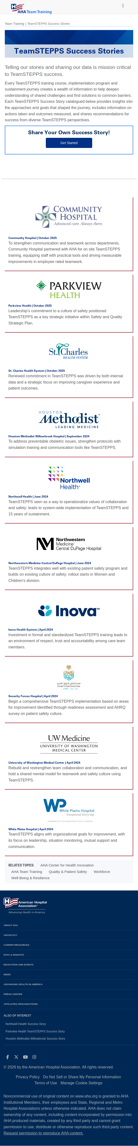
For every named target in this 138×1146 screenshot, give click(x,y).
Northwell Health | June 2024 (28, 496)
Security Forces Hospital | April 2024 (33, 696)
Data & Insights (14, 954)
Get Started (69, 143)
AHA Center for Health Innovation (67, 865)
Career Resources (16, 945)
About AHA (11, 925)
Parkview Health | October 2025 (30, 305)
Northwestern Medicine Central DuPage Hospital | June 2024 (49, 563)
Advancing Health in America (23, 984)
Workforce (102, 872)
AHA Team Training (26, 872)
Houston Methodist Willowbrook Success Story (35, 1038)
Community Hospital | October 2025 (32, 238)
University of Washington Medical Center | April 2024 (44, 762)
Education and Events (18, 964)
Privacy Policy (28, 1077)
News (7, 974)
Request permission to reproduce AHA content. (44, 1133)
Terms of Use (45, 1083)
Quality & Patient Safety (68, 872)
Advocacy (10, 935)
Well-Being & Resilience (30, 878)
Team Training (14, 23)
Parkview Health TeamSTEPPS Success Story (35, 1031)
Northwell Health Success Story (26, 1024)
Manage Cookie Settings (81, 1083)
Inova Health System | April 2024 (30, 629)
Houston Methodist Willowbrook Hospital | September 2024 (49, 436)
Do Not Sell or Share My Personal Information (82, 1077)
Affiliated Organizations (21, 1004)
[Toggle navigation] (122, 4)
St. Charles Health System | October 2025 (36, 370)
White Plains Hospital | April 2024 (30, 829)
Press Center (13, 994)
